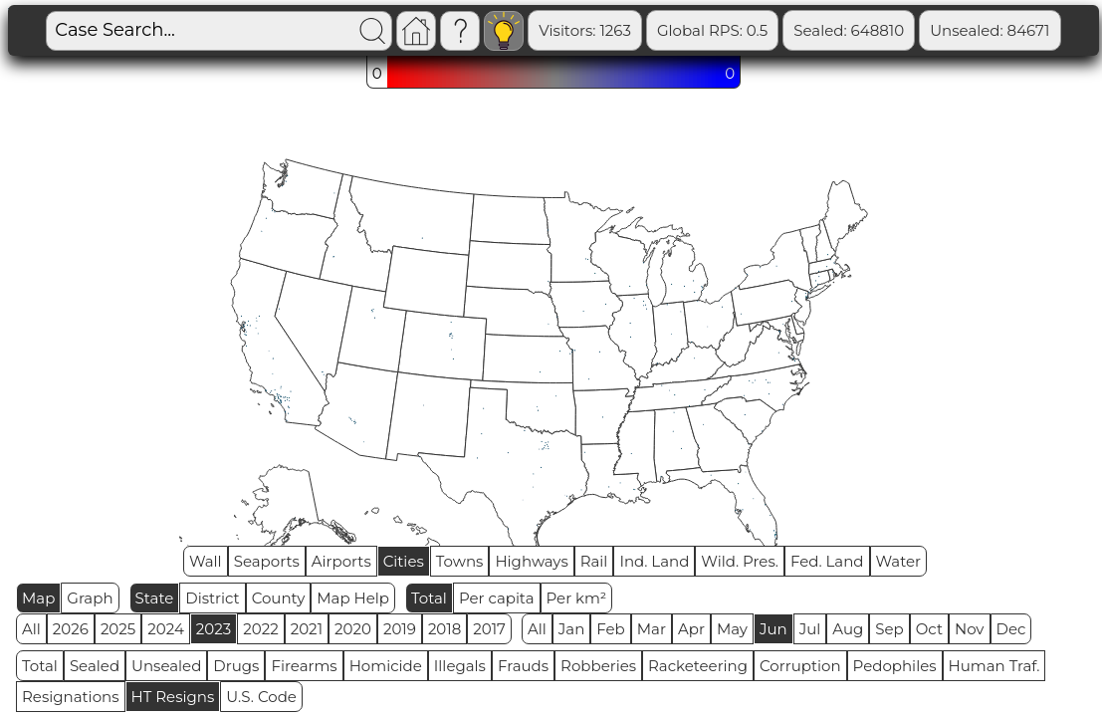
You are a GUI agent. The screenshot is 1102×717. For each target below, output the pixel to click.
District (212, 598)
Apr (691, 628)
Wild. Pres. (739, 561)
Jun (773, 628)
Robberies (598, 665)
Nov (970, 628)
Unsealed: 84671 (989, 30)
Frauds (523, 665)
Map (38, 598)
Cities (403, 561)
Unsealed (166, 665)
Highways (531, 561)
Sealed (94, 665)
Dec (1011, 628)
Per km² (577, 598)
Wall (205, 561)
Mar (651, 628)
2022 (260, 628)
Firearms (303, 665)
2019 (399, 628)
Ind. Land (654, 561)
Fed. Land (827, 561)
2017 (489, 628)
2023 (213, 628)
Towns (460, 561)
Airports (341, 561)
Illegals (460, 665)
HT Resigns (173, 696)
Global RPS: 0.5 (712, 30)
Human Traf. (994, 665)
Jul (810, 628)
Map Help (353, 598)
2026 (71, 628)
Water (899, 561)
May (732, 628)
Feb (610, 628)
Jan (571, 628)
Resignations (70, 696)
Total (429, 598)
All (31, 628)
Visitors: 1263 (585, 30)
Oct (929, 628)
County (279, 598)
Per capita (497, 598)
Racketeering (698, 665)
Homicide (385, 665)
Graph (89, 598)
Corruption (800, 665)
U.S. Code (261, 696)
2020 (352, 628)
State (154, 598)
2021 (307, 628)
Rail (594, 561)
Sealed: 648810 (848, 30)
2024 (165, 628)
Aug (847, 628)
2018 (444, 628)
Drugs (236, 665)
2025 (118, 628)
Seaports (267, 561)
